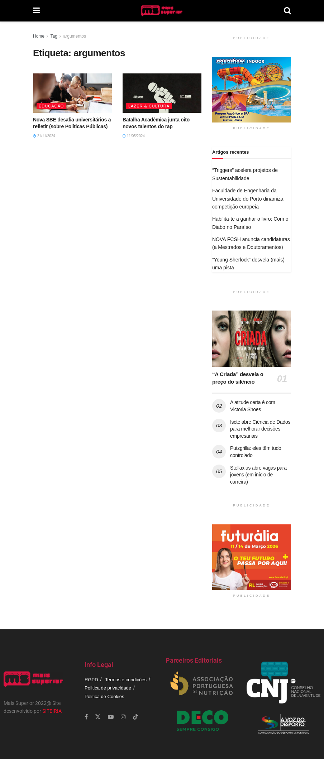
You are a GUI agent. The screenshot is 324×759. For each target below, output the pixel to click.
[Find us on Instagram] (123, 717)
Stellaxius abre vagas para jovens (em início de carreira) (258, 475)
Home (38, 36)
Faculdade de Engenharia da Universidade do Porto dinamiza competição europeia (247, 199)
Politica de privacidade (108, 688)
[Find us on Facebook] (86, 717)
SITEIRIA (52, 711)
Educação (51, 106)
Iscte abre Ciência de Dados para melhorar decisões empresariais (260, 429)
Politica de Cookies (104, 696)
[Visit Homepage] (162, 11)
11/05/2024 (134, 136)
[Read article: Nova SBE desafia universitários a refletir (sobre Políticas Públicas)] (72, 93)
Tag (53, 36)
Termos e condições (126, 679)
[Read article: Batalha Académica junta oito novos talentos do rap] (162, 93)
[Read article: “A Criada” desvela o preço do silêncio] (251, 339)
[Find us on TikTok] (135, 717)
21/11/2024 (44, 136)
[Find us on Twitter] (98, 717)
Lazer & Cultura (149, 106)
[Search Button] (287, 10)
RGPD (91, 679)
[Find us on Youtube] (111, 717)
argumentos (74, 36)
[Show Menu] (36, 10)
